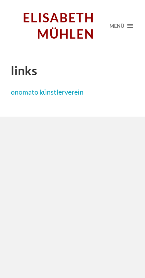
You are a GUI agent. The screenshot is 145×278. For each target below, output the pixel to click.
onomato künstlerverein (47, 92)
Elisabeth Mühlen (58, 25)
